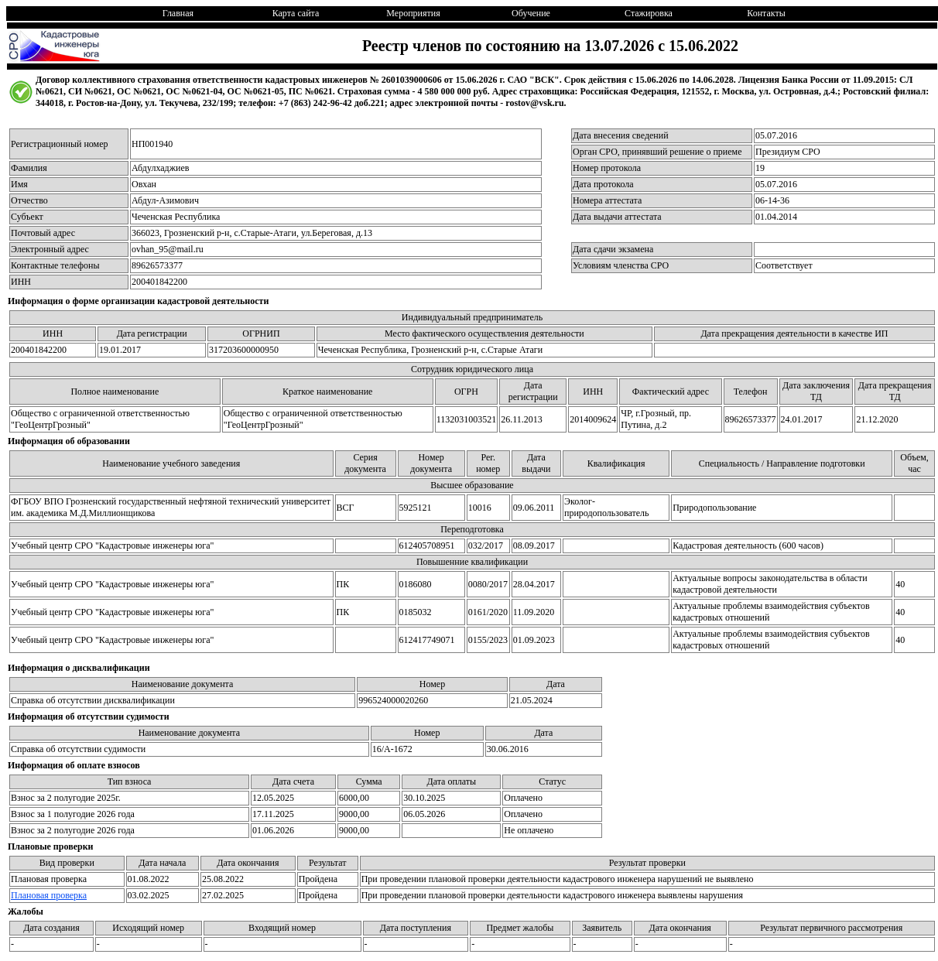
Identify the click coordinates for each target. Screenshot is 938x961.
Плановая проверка (49, 895)
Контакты (766, 13)
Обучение (531, 13)
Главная (178, 13)
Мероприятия (413, 13)
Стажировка (649, 13)
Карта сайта (296, 13)
